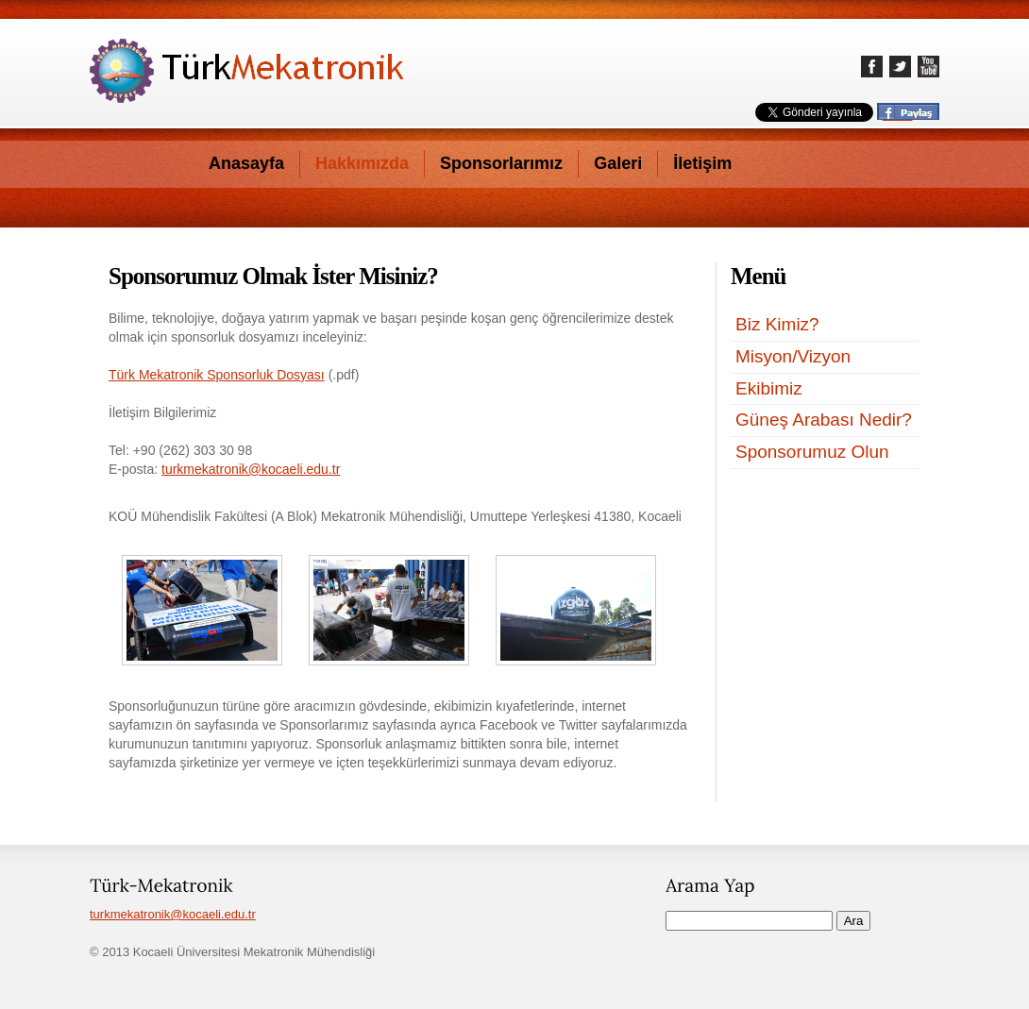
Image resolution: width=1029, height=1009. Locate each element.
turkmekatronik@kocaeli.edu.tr (250, 469)
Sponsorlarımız (501, 163)
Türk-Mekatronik (247, 71)
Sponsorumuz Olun (812, 452)
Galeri (618, 163)
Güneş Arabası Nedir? (823, 419)
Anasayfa (246, 163)
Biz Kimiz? (777, 324)
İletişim (702, 163)
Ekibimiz (768, 388)
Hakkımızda (362, 163)
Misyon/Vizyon (793, 356)
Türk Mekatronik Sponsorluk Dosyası (217, 374)
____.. (901, 113)
